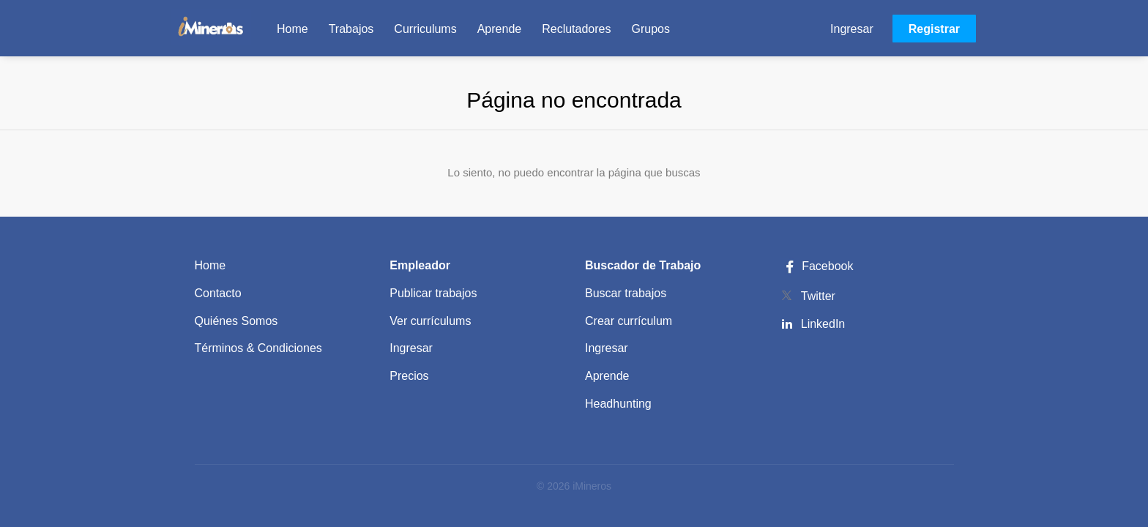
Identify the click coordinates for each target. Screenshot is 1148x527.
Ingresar (851, 29)
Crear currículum (628, 321)
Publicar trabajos (433, 293)
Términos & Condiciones (258, 348)
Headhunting (618, 403)
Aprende (607, 376)
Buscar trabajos (625, 293)
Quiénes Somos (236, 321)
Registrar (934, 29)
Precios (409, 376)
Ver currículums (430, 321)
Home (210, 265)
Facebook (817, 266)
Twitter (818, 296)
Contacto (218, 293)
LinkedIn (823, 324)
